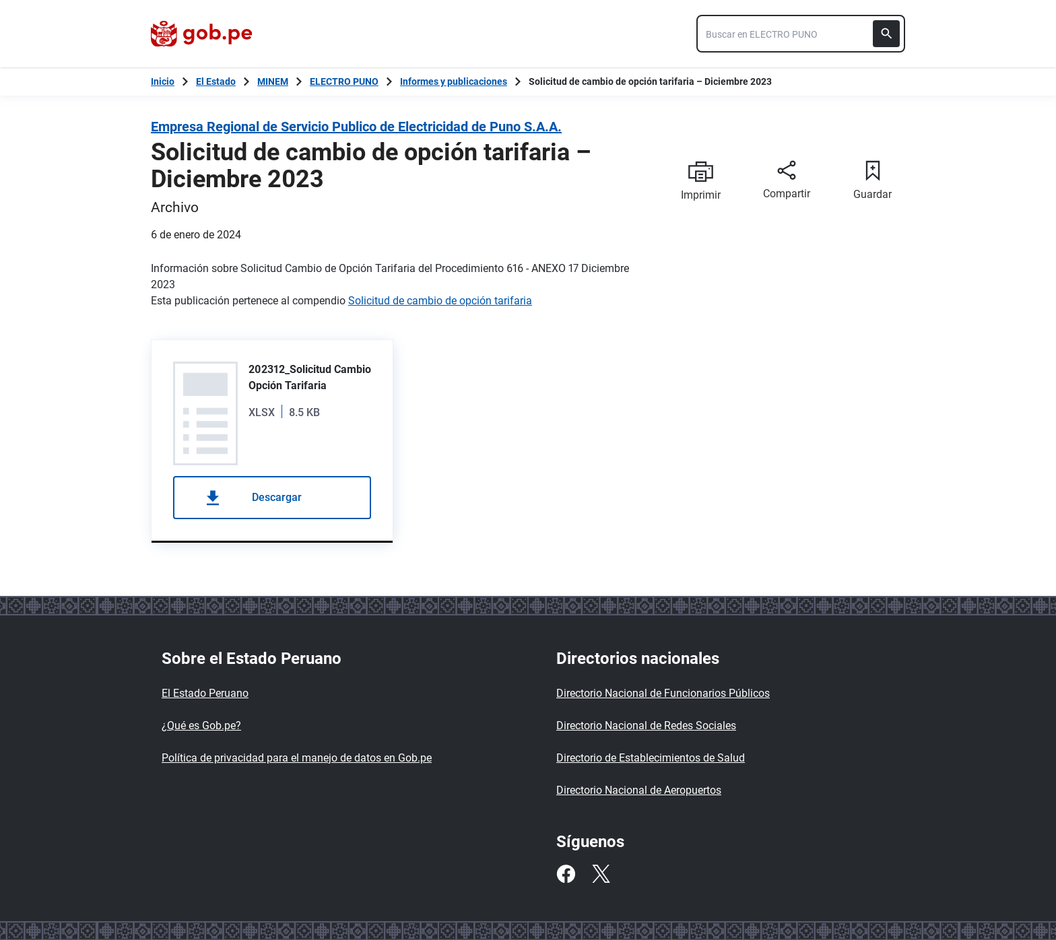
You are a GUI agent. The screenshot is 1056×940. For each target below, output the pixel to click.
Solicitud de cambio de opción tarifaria (440, 300)
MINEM (272, 81)
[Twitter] (600, 874)
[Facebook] (565, 874)
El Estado (216, 81)
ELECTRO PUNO (344, 81)
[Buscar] (886, 33)
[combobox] (800, 34)
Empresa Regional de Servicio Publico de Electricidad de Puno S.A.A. (356, 127)
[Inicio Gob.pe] (162, 81)
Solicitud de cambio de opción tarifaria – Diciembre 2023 (650, 81)
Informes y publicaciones (453, 81)
